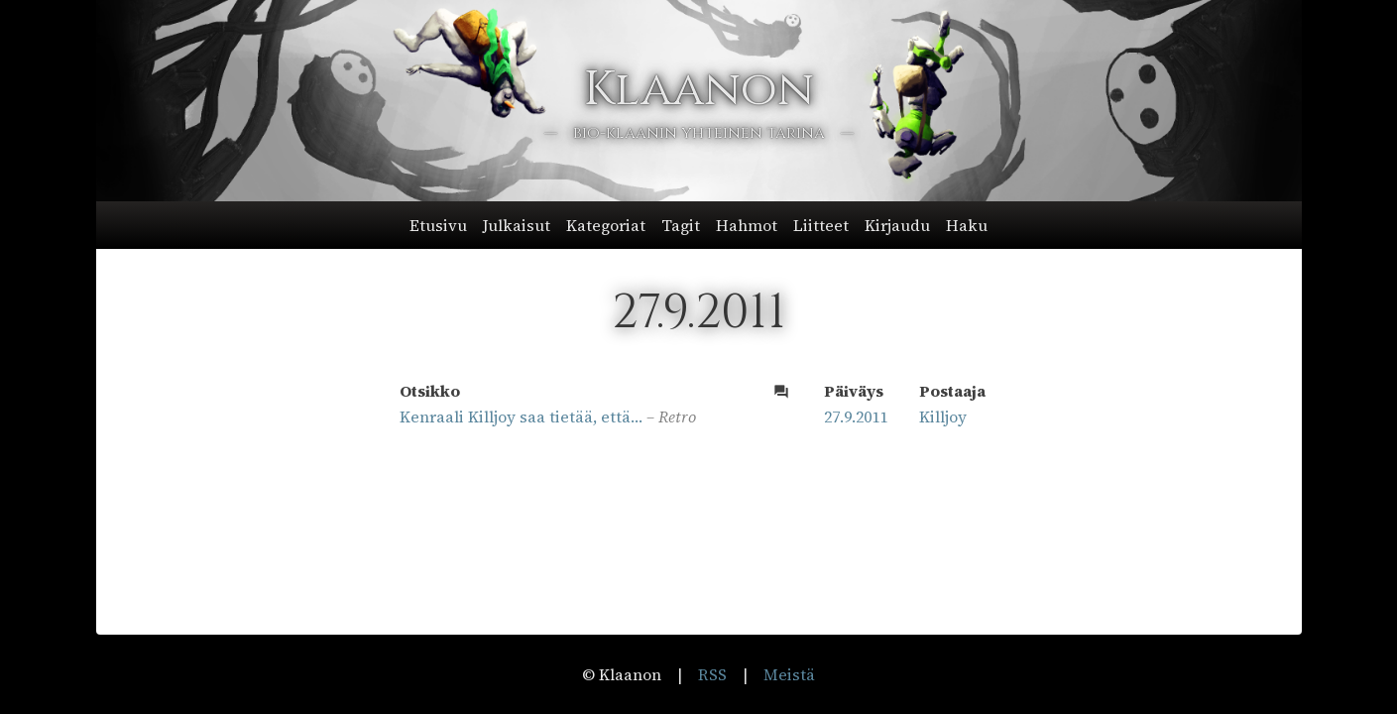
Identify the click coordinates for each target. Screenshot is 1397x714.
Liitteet (821, 225)
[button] (698, 225)
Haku (967, 225)
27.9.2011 (855, 416)
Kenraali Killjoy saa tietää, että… (521, 416)
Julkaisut (516, 225)
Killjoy (943, 416)
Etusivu (438, 225)
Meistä (789, 674)
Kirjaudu (897, 225)
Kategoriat (605, 225)
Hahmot (746, 225)
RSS (712, 674)
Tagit (680, 225)
